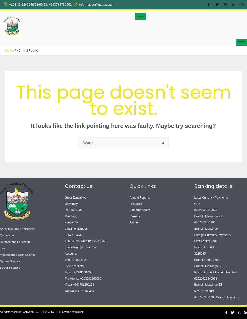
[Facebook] (208, 4)
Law (2, 247)
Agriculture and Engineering (18, 228)
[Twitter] (217, 4)
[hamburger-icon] (140, 16)
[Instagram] (242, 4)
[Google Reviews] (245, 312)
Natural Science (10, 260)
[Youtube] (225, 4)
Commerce (7, 235)
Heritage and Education (15, 241)
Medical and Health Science (18, 253)
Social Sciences (10, 266)
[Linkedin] (239, 312)
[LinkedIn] (234, 4)
